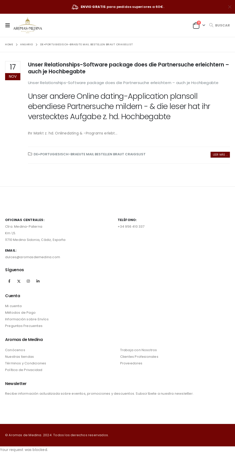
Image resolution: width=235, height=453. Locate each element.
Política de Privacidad (23, 369)
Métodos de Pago (20, 312)
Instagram (28, 281)
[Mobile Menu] (9, 25)
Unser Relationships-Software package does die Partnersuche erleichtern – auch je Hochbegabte (128, 68)
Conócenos (15, 350)
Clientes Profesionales (139, 356)
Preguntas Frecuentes (24, 325)
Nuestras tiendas (19, 356)
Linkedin (38, 281)
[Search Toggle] (219, 25)
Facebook (9, 281)
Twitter (19, 281)
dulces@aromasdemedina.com (32, 257)
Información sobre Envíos (27, 319)
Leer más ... (220, 155)
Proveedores (131, 363)
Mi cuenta (13, 306)
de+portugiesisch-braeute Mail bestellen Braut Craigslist (90, 154)
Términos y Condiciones (25, 363)
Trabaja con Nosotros (138, 350)
